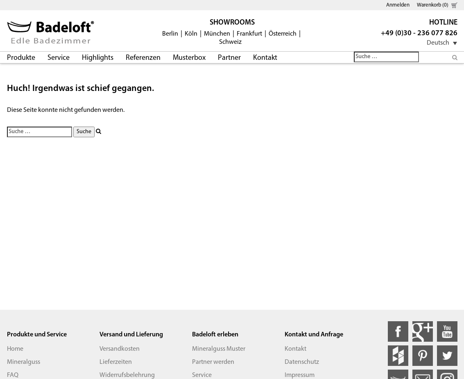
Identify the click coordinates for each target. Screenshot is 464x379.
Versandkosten (120, 349)
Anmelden (398, 5)
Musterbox (189, 58)
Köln (191, 34)
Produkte (21, 58)
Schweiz (230, 42)
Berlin (170, 34)
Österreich (283, 34)
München (217, 34)
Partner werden (213, 362)
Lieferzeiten (116, 362)
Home (15, 349)
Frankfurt (249, 34)
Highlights (97, 58)
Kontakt (265, 58)
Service (59, 58)
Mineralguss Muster (218, 349)
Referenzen (143, 58)
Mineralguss (23, 362)
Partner (229, 58)
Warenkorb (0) (432, 5)
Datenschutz (302, 362)
